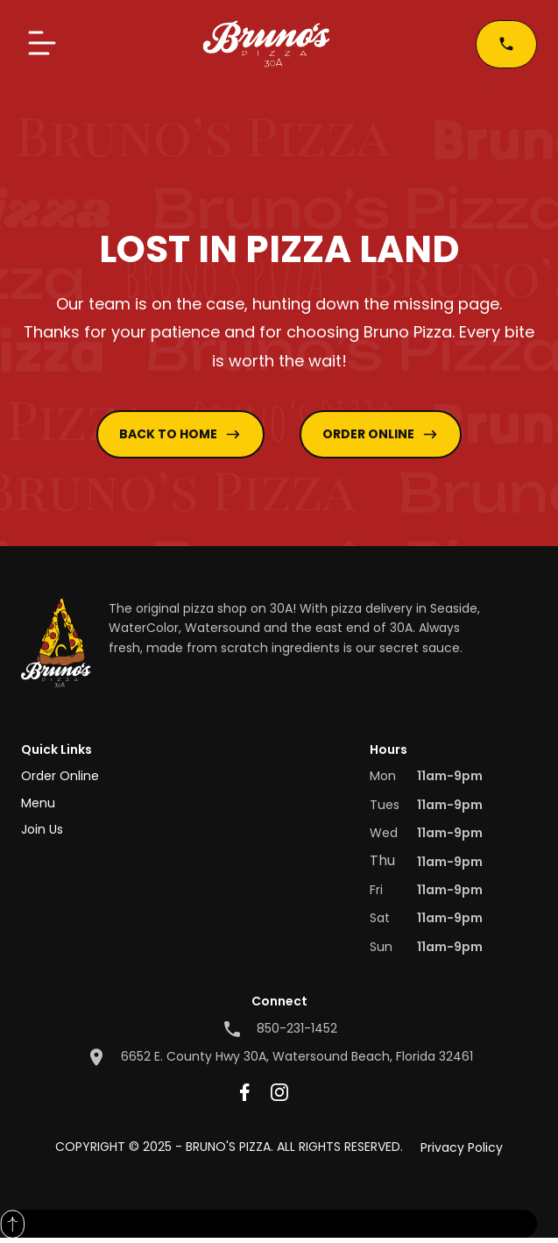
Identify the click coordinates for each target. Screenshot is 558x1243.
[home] (266, 44)
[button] (42, 44)
